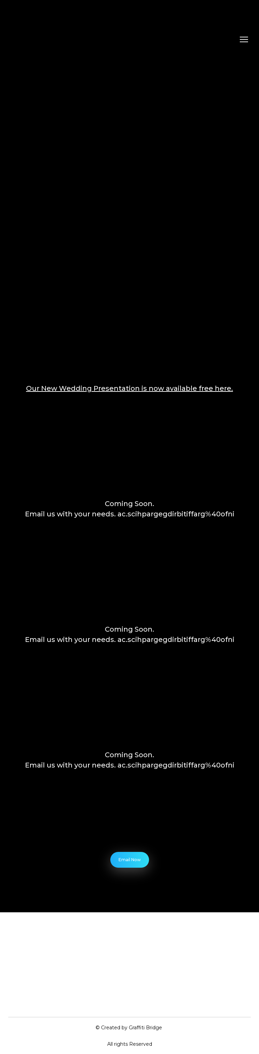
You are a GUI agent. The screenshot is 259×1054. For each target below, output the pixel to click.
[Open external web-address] (129, 816)
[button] (129, 860)
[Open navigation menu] (244, 39)
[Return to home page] (43, 39)
